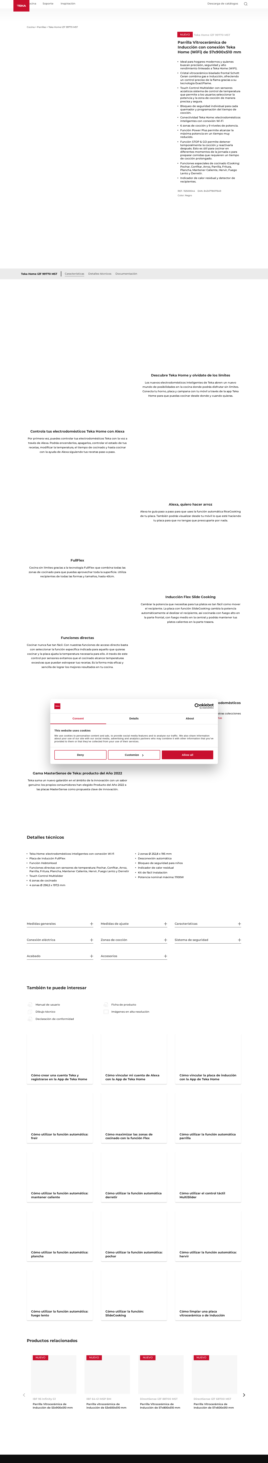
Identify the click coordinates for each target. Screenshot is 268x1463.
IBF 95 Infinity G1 (44, 1400)
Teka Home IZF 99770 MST (46, 275)
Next (244, 1396)
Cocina (40, 5)
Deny (80, 754)
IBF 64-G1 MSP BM (98, 1400)
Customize (134, 754)
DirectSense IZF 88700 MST (159, 1400)
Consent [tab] (78, 718)
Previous (24, 1396)
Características (81, 275)
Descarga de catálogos (222, 5)
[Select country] (253, 5)
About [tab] (190, 718)
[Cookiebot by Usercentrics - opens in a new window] (197, 706)
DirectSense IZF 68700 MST (212, 1400)
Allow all (187, 754)
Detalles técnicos (106, 275)
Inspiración (76, 5)
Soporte (56, 5)
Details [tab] (134, 718)
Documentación (133, 275)
